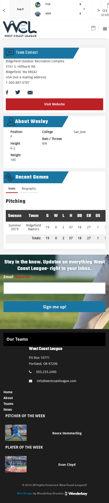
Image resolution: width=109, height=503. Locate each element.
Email (16, 277)
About (8, 398)
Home (7, 392)
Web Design (24, 493)
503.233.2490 (42, 372)
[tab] (12, 189)
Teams (8, 404)
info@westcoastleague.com (52, 381)
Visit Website (54, 104)
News (7, 409)
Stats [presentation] (11, 188)
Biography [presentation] (29, 188)
